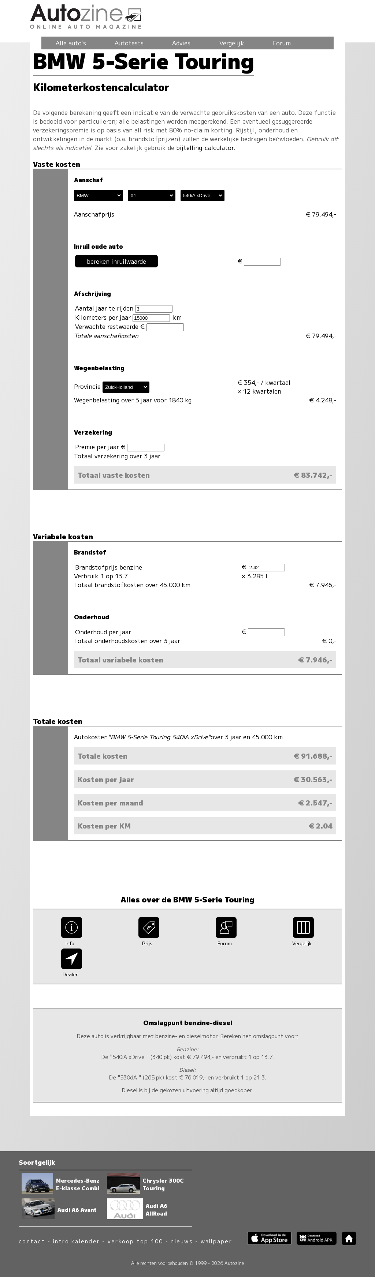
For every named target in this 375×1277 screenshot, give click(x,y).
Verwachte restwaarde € (129, 326)
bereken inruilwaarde (116, 261)
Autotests (129, 42)
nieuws (182, 1241)
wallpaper (216, 1241)
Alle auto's (71, 42)
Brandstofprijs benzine (108, 567)
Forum (282, 42)
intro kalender (76, 1241)
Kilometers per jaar (122, 317)
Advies (181, 42)
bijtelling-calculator (205, 147)
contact (32, 1241)
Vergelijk (231, 42)
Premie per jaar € (119, 446)
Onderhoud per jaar (103, 631)
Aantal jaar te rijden (123, 308)
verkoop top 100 (135, 1241)
